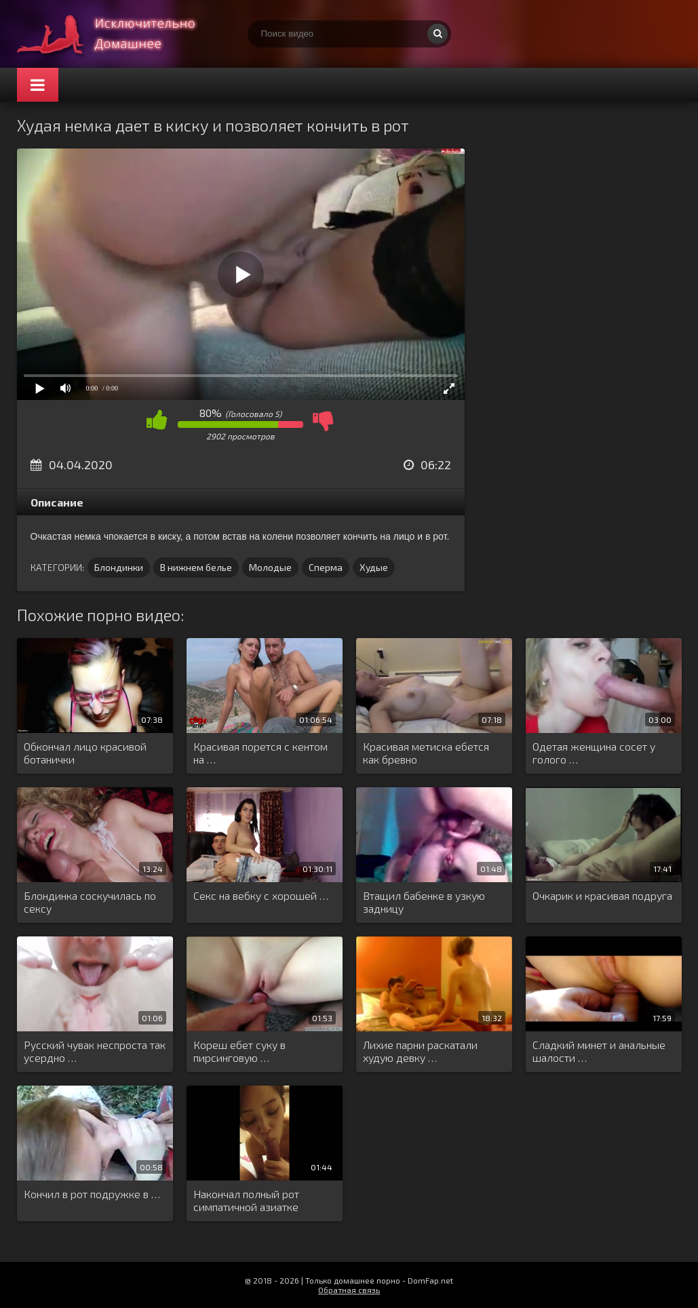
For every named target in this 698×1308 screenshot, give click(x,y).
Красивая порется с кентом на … (260, 753)
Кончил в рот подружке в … (92, 1193)
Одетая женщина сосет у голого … (593, 753)
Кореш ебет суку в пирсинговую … (239, 1051)
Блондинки (118, 567)
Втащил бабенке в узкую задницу (424, 902)
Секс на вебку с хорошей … (260, 895)
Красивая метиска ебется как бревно (426, 753)
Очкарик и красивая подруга (602, 895)
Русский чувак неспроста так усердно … (95, 1051)
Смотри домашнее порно (118, 34)
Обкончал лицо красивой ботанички (85, 753)
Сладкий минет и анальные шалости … (598, 1051)
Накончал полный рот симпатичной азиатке (246, 1200)
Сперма (326, 567)
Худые (374, 567)
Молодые (270, 567)
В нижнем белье (196, 567)
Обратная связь (349, 1289)
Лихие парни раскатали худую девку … (420, 1051)
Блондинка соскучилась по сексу (90, 902)
